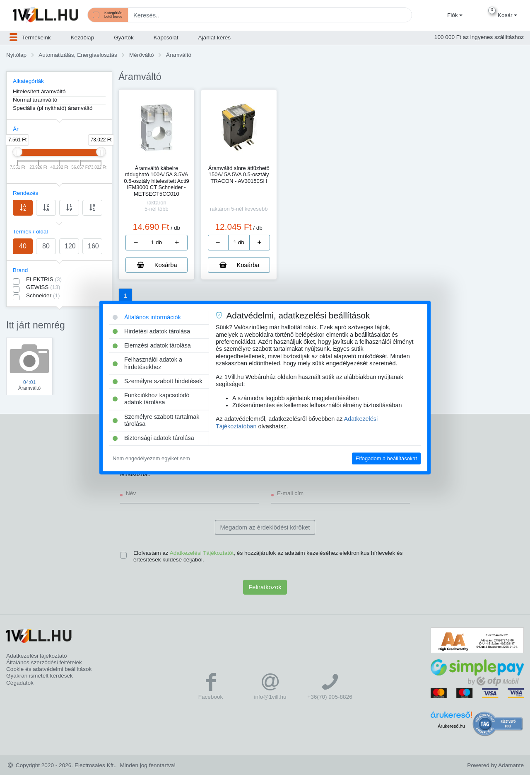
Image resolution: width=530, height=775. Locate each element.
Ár (16, 129)
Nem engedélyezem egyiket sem (151, 458)
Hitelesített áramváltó (39, 91)
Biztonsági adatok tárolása (153, 438)
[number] (156, 242)
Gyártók (124, 37)
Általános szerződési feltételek (44, 662)
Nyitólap (16, 55)
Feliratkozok (264, 587)
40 (22, 246)
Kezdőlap (82, 37)
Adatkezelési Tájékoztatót (202, 553)
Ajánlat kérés (214, 37)
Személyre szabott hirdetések (157, 381)
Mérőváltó (141, 55)
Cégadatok (20, 683)
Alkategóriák (28, 81)
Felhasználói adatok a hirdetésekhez (147, 363)
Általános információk (147, 317)
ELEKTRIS (44, 279)
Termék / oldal (30, 231)
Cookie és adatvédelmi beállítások (49, 669)
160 (93, 246)
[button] (454, 15)
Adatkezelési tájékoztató (36, 656)
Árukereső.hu (451, 726)
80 (46, 246)
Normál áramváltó (35, 100)
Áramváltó (178, 55)
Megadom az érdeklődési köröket (265, 527)
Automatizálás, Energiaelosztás (78, 55)
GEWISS (43, 287)
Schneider (43, 295)
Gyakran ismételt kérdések (39, 676)
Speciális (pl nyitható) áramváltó (53, 108)
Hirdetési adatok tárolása (151, 331)
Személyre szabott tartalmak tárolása (156, 420)
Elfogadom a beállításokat (386, 458)
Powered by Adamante (495, 765)
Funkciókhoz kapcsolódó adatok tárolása (151, 399)
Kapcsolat (166, 37)
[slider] (17, 152)
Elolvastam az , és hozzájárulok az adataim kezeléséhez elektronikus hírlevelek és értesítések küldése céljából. (267, 556)
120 (70, 246)
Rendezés (25, 193)
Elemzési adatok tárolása (152, 345)
